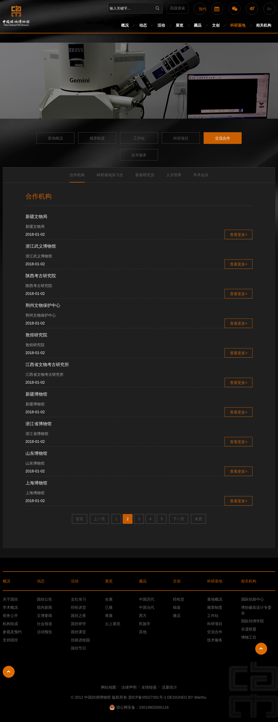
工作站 (139, 138)
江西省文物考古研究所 (47, 364)
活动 (161, 25)
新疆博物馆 (36, 394)
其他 (143, 632)
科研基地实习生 (110, 175)
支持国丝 (10, 640)
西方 (143, 615)
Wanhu (200, 697)
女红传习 (78, 599)
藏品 (197, 25)
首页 (79, 519)
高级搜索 (177, 8)
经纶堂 (178, 599)
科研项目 (180, 138)
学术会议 (200, 175)
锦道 (177, 607)
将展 (109, 615)
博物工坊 (248, 637)
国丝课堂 (78, 632)
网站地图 (108, 687)
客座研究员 (144, 175)
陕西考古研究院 (41, 275)
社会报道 (44, 624)
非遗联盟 (248, 629)
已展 (109, 607)
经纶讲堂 (78, 607)
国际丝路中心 (252, 599)
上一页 (99, 519)
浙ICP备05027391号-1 (147, 697)
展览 (179, 25)
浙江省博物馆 (39, 423)
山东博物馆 (36, 453)
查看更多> (238, 234)
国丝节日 (78, 648)
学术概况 (10, 607)
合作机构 (77, 175)
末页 (198, 519)
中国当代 (146, 607)
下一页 (178, 519)
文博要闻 (44, 615)
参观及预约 (12, 632)
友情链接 (149, 687)
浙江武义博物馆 (41, 246)
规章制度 (97, 138)
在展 (109, 599)
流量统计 (169, 687)
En (269, 9)
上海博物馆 (36, 483)
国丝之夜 (78, 615)
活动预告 (44, 632)
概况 (125, 25)
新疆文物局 (36, 216)
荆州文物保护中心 (43, 305)
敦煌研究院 (36, 335)
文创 (216, 25)
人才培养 (173, 175)
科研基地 (237, 25)
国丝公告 (44, 599)
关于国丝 (10, 599)
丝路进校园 (80, 640)
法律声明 (129, 687)
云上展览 (112, 624)
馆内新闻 (44, 607)
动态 (143, 25)
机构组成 (10, 624)
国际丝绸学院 (252, 621)
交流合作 (222, 138)
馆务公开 (10, 615)
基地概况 (55, 138)
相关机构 (263, 25)
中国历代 (146, 599)
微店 (177, 615)
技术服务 (139, 155)
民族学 (144, 624)
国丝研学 (78, 624)
